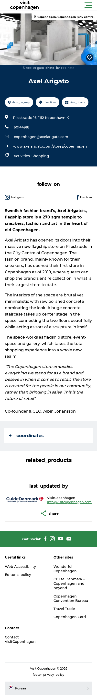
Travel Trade (64, 609)
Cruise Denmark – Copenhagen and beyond (69, 583)
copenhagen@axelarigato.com (41, 137)
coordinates (26, 435)
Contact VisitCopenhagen (20, 639)
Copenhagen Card (70, 617)
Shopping (40, 156)
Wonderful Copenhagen (65, 568)
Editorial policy (18, 574)
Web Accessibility (20, 566)
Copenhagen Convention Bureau (71, 598)
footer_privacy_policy (48, 674)
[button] (70, 5)
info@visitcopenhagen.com (69, 502)
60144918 (21, 127)
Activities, (23, 156)
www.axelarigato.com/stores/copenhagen (50, 146)
